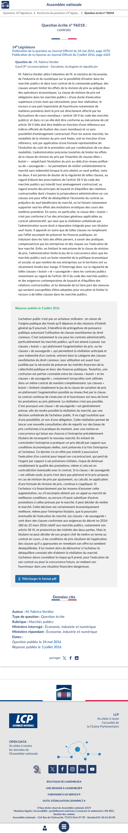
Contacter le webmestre (90, 811)
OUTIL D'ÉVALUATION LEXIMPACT (63, 801)
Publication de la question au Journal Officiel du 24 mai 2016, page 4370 (61, 51)
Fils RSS (109, 811)
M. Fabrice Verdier (40, 611)
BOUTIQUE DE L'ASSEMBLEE (63, 782)
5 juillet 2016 (51, 647)
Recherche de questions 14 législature (58, 13)
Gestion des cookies (64, 814)
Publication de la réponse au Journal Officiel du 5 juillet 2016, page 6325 (61, 54)
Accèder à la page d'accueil (5, 5)
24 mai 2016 (52, 642)
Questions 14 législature (17, 13)
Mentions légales (23, 811)
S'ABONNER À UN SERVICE (63, 794)
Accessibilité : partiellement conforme (54, 811)
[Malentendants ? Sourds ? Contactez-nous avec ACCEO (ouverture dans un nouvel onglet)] (36, 769)
